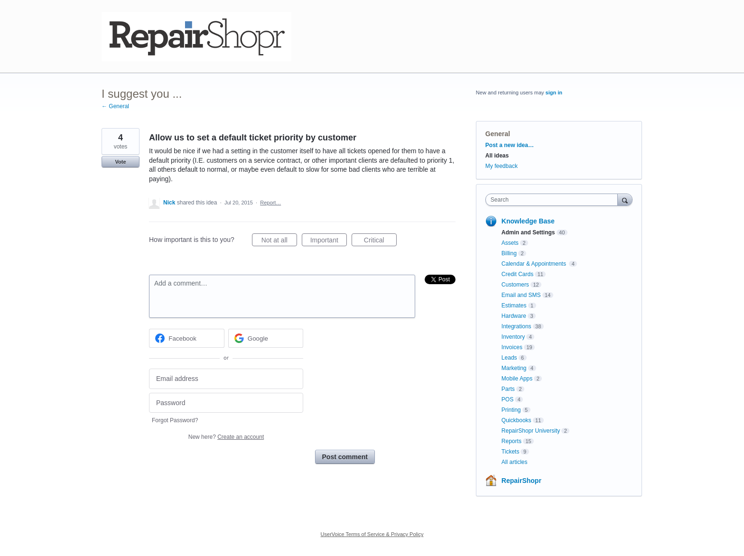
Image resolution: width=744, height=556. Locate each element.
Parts (508, 389)
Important (328, 241)
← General (115, 106)
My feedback (501, 166)
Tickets (511, 451)
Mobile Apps (517, 378)
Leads (509, 357)
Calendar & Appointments (534, 263)
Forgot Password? (175, 420)
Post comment (345, 457)
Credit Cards (517, 274)
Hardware (514, 316)
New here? (226, 437)
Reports (511, 441)
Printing (511, 410)
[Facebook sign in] (186, 338)
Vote (120, 162)
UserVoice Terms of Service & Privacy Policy (372, 534)
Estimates (514, 305)
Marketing (514, 368)
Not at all (279, 241)
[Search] (624, 199)
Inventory (513, 337)
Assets (510, 243)
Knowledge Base (528, 221)
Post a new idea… (509, 145)
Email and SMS (521, 295)
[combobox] (554, 199)
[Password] (226, 403)
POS (507, 399)
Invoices (512, 347)
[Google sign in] (266, 338)
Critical (380, 241)
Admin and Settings (528, 232)
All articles (515, 462)
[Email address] (226, 379)
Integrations (516, 326)
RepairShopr (521, 480)
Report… (270, 202)
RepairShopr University (531, 430)
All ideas (497, 155)
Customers (515, 284)
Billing (509, 253)
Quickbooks (516, 420)
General (497, 134)
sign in (554, 92)
